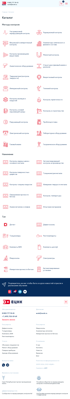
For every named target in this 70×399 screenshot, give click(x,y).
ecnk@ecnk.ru (12, 4)
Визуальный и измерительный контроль (21, 43)
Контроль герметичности (53, 99)
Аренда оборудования (10, 353)
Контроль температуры (52, 195)
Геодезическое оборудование (55, 144)
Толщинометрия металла (52, 173)
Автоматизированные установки (51, 269)
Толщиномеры (15, 236)
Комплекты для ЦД (50, 247)
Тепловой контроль (50, 88)
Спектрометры (49, 258)
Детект (12, 224)
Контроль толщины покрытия (21, 184)
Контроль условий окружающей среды (17, 111)
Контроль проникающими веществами (19, 55)
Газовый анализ (15, 144)
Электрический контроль (19, 133)
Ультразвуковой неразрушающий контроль (20, 32)
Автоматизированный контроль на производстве (53, 162)
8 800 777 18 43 (13, 2)
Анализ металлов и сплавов (20, 207)
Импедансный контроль (19, 88)
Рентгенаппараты (49, 236)
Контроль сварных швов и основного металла (19, 162)
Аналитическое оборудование (21, 66)
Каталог (11, 12)
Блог (37, 356)
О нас (38, 345)
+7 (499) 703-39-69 (9, 316)
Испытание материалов (52, 207)
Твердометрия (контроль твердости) (19, 77)
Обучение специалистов (10, 345)
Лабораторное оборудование (54, 133)
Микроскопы (14, 258)
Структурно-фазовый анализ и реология (54, 66)
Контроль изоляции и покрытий (18, 99)
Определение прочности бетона (19, 195)
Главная (4, 12)
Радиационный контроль (52, 32)
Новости (39, 350)
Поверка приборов (8, 350)
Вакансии (39, 353)
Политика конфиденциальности (47, 360)
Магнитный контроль (51, 55)
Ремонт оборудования (10, 347)
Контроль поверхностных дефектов (19, 173)
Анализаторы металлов (44, 331)
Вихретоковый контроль (52, 77)
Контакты (39, 347)
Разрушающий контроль (19, 122)
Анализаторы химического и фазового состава (54, 43)
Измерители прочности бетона (21, 269)
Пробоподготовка (50, 122)
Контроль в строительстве (53, 111)
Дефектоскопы (49, 224)
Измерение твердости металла (55, 184)
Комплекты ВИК (16, 247)
